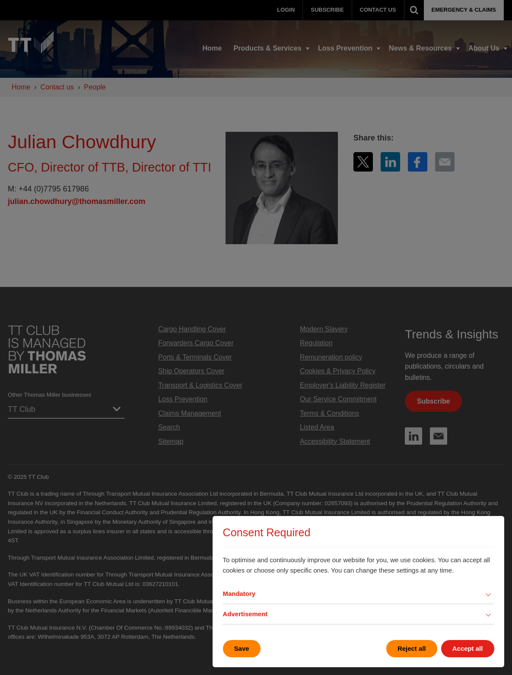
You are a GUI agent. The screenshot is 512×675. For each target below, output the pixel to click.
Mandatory (239, 593)
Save (241, 648)
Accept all (467, 648)
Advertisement (245, 614)
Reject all (412, 648)
